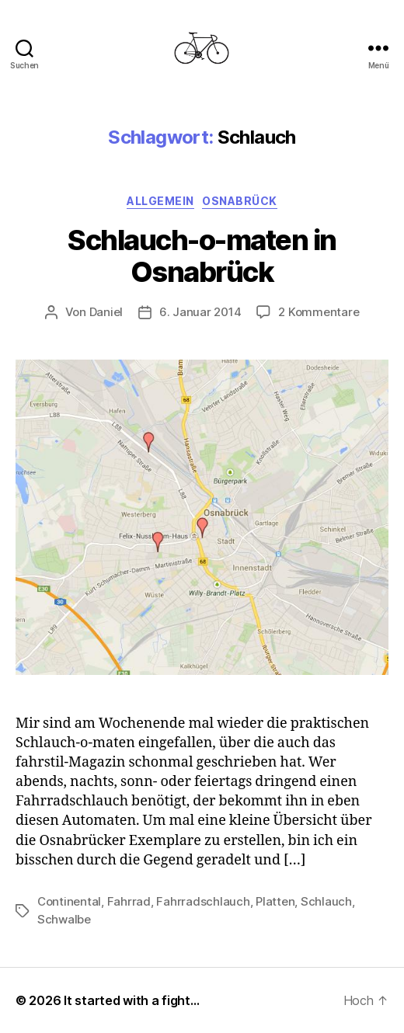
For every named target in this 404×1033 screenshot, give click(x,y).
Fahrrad (129, 901)
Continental (69, 901)
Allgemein (160, 200)
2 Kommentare (318, 311)
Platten (275, 901)
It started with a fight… (132, 1000)
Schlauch (326, 901)
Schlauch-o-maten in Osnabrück (202, 256)
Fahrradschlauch (202, 901)
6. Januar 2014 (200, 311)
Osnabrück (239, 200)
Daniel (106, 311)
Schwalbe (64, 919)
